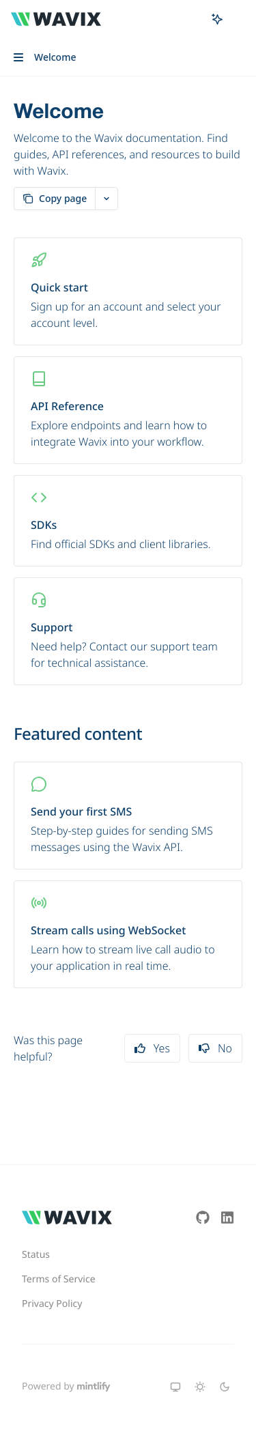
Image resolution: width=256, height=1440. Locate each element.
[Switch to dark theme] (224, 1386)
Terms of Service (59, 1279)
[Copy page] (54, 198)
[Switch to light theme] (200, 1386)
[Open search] (192, 19)
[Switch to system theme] (175, 1386)
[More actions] (238, 19)
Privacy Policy (52, 1303)
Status (36, 1254)
